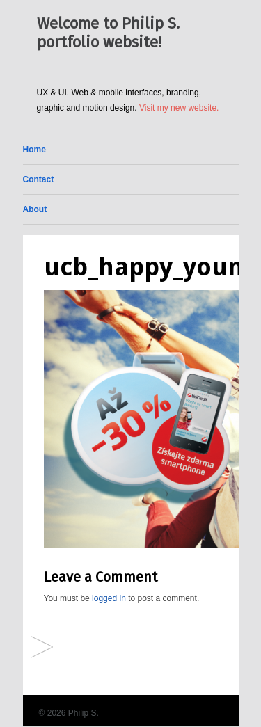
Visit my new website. (179, 108)
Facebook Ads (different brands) (42, 648)
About (35, 209)
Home (34, 149)
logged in (109, 598)
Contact (38, 179)
